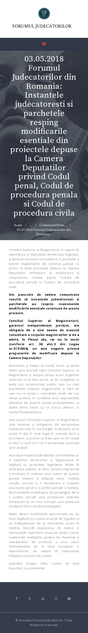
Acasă (18, 225)
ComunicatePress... (52, 225)
